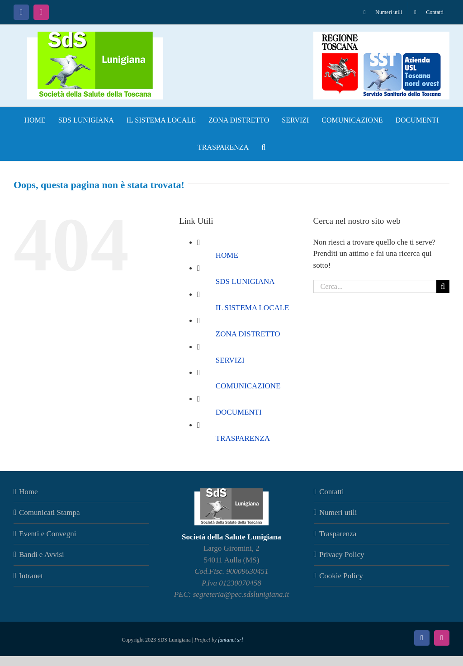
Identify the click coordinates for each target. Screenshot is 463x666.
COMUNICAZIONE (248, 386)
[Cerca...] (374, 286)
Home (28, 491)
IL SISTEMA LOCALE (252, 307)
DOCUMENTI (239, 412)
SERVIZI (230, 360)
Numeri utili (338, 512)
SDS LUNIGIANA (245, 281)
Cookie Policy (341, 576)
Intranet (31, 576)
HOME (227, 255)
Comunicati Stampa (49, 512)
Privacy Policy (341, 554)
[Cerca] (442, 286)
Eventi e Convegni (47, 533)
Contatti (331, 491)
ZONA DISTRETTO (248, 334)
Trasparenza (337, 533)
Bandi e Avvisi (41, 554)
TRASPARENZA (243, 438)
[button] (263, 147)
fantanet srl (230, 640)
